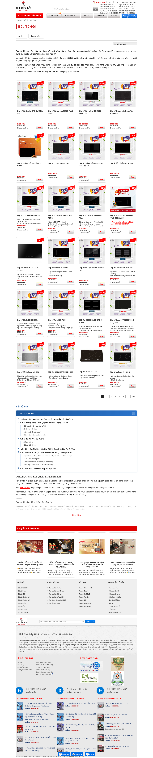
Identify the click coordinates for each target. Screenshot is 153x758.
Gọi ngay (64, 754)
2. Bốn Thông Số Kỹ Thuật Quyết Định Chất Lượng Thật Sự (44, 423)
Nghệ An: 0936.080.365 (126, 5)
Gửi (90, 622)
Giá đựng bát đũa (115, 597)
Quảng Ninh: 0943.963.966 (109, 13)
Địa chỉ (90, 754)
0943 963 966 (34, 732)
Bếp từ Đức (22, 604)
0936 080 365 (74, 706)
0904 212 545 (74, 744)
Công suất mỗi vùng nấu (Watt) (35, 426)
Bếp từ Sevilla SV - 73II (88, 372)
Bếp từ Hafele (22, 591)
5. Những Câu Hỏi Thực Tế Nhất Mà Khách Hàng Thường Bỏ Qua (47, 453)
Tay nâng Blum (114, 588)
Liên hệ (117, 2)
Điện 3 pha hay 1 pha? (32, 459)
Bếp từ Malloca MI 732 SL (58, 268)
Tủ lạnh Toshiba (84, 597)
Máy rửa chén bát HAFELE (57, 600)
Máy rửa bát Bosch (55, 604)
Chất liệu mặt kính (30, 429)
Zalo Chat (77, 754)
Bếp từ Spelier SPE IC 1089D (121, 268)
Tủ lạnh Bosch (83, 591)
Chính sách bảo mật (43, 670)
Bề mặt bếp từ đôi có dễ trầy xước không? (39, 462)
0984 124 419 (74, 731)
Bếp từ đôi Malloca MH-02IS (28, 372)
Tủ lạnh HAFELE (84, 594)
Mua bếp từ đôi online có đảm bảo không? (39, 465)
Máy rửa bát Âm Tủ (55, 588)
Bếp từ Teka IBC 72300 (57, 320)
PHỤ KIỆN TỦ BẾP (116, 583)
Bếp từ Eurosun (23, 613)
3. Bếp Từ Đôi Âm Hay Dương (32, 439)
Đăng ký (125, 2)
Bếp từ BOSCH (23, 588)
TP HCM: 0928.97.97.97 (127, 11)
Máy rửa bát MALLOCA (56, 597)
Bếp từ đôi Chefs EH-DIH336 (121, 163)
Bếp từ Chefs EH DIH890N (27, 320)
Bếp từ (26, 20)
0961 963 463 (74, 720)
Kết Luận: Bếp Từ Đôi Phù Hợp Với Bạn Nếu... (39, 469)
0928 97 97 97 (115, 741)
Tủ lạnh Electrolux (85, 604)
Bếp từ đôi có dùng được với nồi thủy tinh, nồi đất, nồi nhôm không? (48, 456)
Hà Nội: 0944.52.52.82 (107, 7)
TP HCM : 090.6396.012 (127, 13)
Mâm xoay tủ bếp (115, 613)
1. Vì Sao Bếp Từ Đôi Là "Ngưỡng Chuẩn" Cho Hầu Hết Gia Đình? (47, 419)
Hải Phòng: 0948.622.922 (108, 11)
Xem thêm (76, 515)
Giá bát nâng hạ (114, 594)
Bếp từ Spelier (23, 610)
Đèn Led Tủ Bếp (114, 600)
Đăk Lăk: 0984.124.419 (126, 9)
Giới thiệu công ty (23, 668)
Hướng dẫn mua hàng (24, 670)
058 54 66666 (34, 743)
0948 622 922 (34, 709)
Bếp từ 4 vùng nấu (24, 600)
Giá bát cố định (114, 591)
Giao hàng (20, 665)
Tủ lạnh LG (82, 600)
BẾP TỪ (21, 583)
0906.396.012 (114, 706)
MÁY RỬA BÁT (54, 583)
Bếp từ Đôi (21, 594)
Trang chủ (19, 20)
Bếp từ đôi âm (29, 442)
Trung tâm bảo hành (43, 668)
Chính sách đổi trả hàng (44, 665)
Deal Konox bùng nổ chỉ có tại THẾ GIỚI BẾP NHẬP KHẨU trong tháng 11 (92, 565)
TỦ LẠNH (82, 583)
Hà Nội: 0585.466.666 (107, 5)
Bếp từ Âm (21, 607)
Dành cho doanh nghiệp (44, 673)
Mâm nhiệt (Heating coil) (33, 432)
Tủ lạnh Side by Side (85, 588)
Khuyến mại (54, 16)
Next (133, 396)
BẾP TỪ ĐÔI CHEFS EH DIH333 (60, 372)
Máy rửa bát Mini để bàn (56, 591)
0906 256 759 (114, 727)
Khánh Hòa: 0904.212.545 (127, 7)
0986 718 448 (114, 749)
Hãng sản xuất (71, 16)
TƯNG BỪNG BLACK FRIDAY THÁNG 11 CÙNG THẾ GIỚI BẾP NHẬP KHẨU (61, 565)
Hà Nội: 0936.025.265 (107, 9)
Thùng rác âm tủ (114, 607)
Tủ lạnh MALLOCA (85, 607)
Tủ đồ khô (112, 610)
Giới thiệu (100, 16)
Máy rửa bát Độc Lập (55, 594)
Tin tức (110, 2)
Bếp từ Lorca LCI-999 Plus (58, 163)
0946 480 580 (34, 723)
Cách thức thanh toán (43, 663)
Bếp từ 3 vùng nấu (24, 597)
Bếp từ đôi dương (30, 445)
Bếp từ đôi (33, 20)
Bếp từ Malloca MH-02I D (120, 372)
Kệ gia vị (112, 604)
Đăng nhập (132, 2)
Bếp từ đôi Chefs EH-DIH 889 (28, 215)
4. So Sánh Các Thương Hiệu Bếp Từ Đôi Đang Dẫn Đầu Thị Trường (48, 449)
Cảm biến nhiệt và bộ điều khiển (35, 435)
